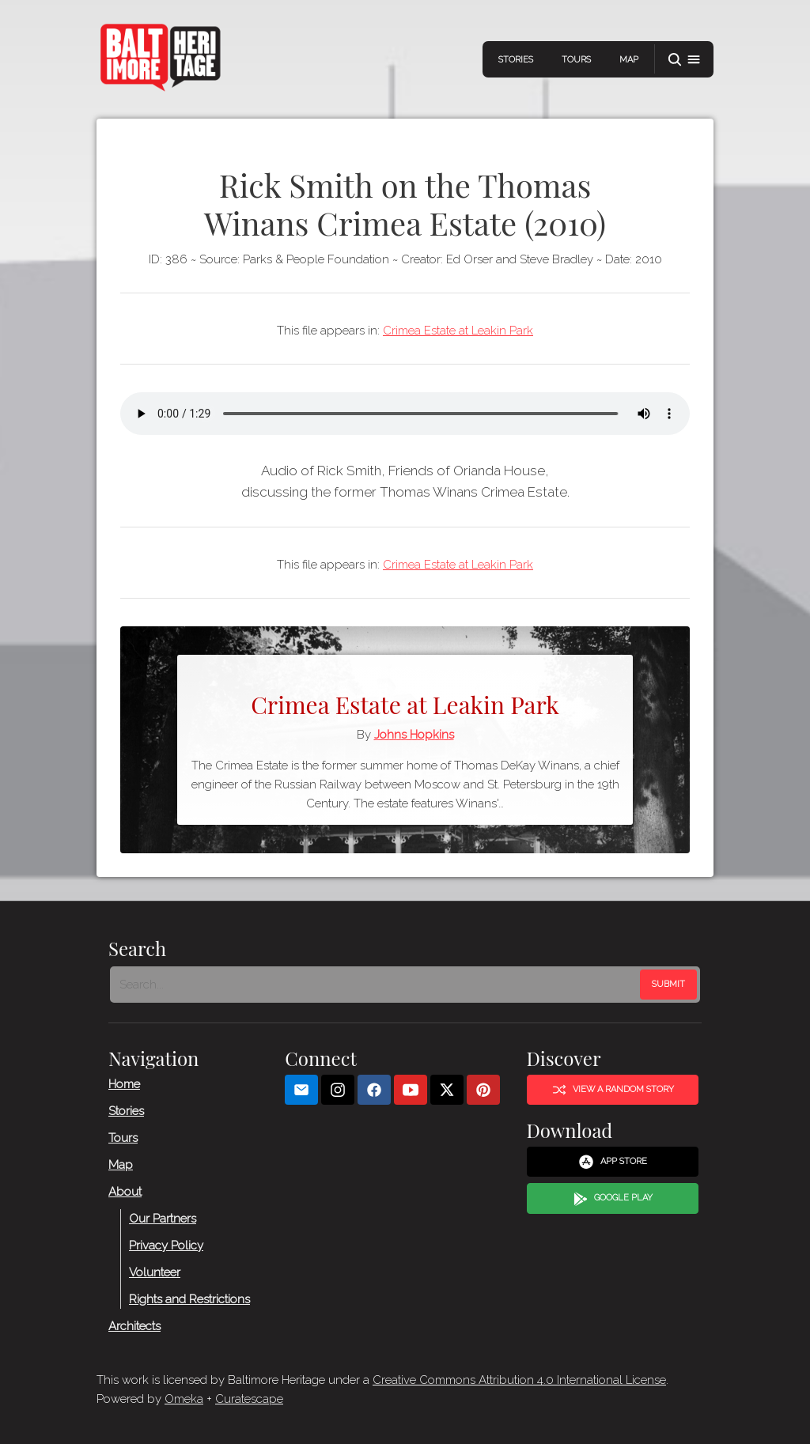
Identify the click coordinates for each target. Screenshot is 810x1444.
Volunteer (154, 1271)
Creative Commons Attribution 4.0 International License (519, 1380)
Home (124, 1083)
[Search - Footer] (376, 985)
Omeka (184, 1399)
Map (628, 60)
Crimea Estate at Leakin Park (458, 330)
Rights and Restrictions (189, 1298)
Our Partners (162, 1218)
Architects (134, 1325)
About (125, 1191)
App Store (612, 1162)
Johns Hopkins (414, 735)
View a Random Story (613, 1090)
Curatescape (249, 1399)
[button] (684, 59)
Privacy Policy (166, 1245)
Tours (576, 60)
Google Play (613, 1199)
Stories (515, 60)
